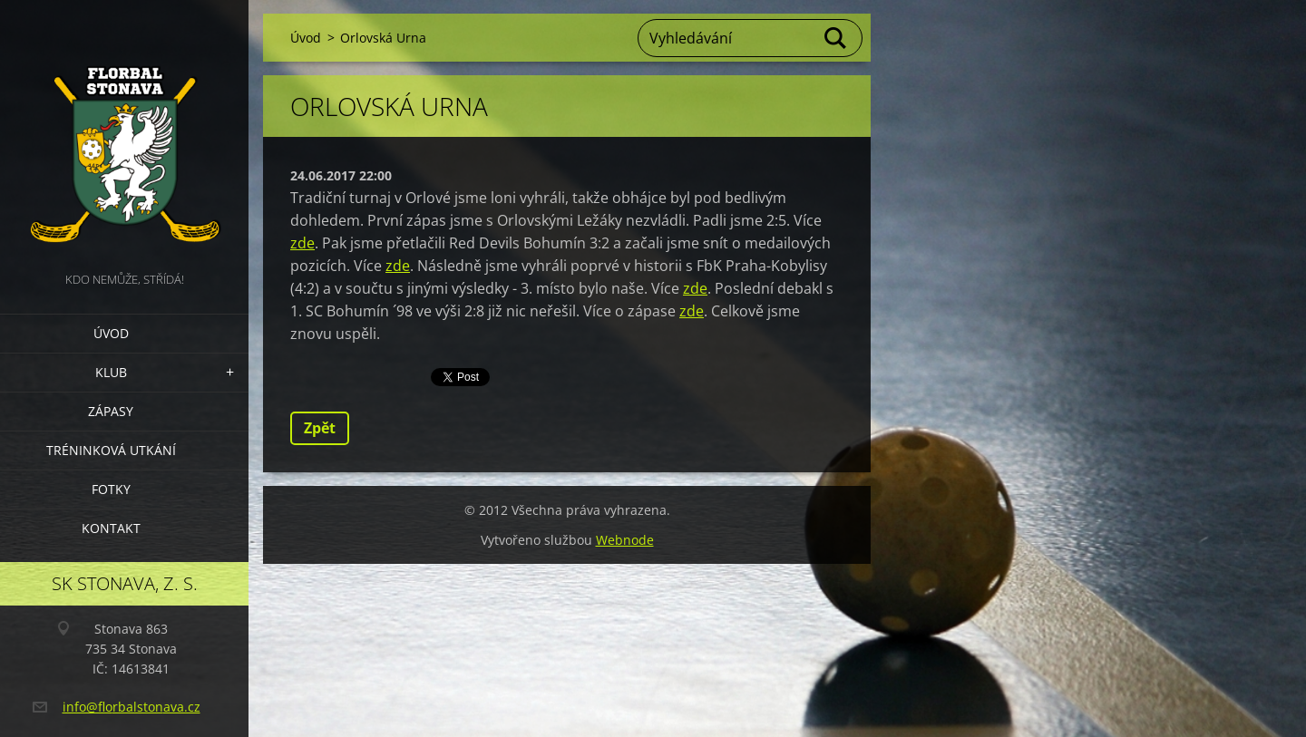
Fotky (111, 489)
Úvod (111, 333)
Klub (111, 372)
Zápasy (110, 411)
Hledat (836, 38)
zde (302, 243)
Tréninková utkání (111, 450)
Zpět (320, 428)
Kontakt (111, 528)
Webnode (625, 539)
